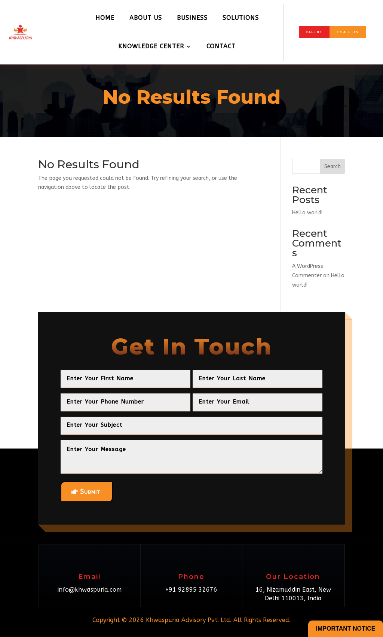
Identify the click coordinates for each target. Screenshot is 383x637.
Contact (221, 46)
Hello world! (307, 212)
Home (104, 17)
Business (192, 17)
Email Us (348, 32)
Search (332, 166)
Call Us (313, 32)
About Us (145, 17)
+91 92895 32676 (191, 589)
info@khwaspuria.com (90, 589)
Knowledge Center (151, 46)
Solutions (241, 17)
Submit (90, 491)
